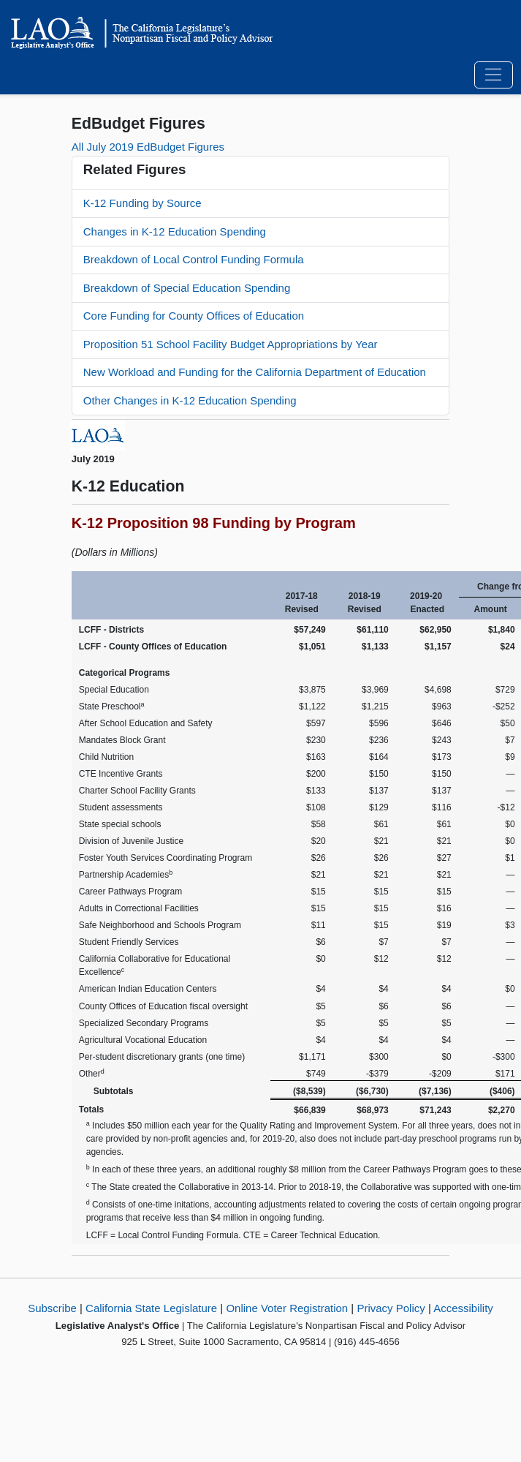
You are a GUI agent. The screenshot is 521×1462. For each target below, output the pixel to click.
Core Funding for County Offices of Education (193, 315)
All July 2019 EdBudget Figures (148, 146)
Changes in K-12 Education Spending (174, 231)
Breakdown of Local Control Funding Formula (193, 259)
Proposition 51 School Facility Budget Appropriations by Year (230, 344)
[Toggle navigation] (493, 75)
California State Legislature (151, 1308)
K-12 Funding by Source (142, 203)
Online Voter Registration (287, 1308)
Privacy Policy (391, 1308)
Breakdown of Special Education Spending (187, 288)
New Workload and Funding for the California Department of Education (254, 372)
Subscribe (52, 1308)
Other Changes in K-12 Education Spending (190, 400)
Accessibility (463, 1308)
